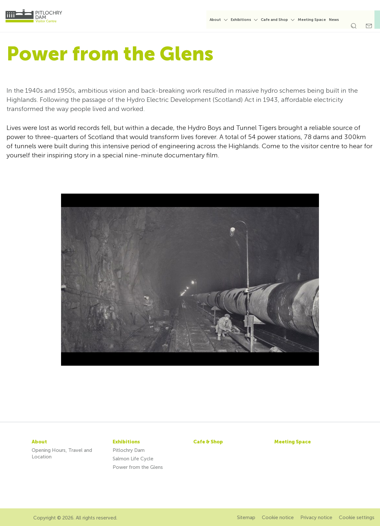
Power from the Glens (138, 467)
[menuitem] (223, 22)
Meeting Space (316, 19)
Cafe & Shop (208, 442)
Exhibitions (245, 19)
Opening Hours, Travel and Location (62, 453)
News (338, 19)
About (219, 19)
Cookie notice (278, 517)
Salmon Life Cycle (133, 459)
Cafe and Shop (278, 19)
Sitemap (246, 517)
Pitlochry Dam (129, 450)
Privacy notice (316, 517)
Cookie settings (356, 517)
